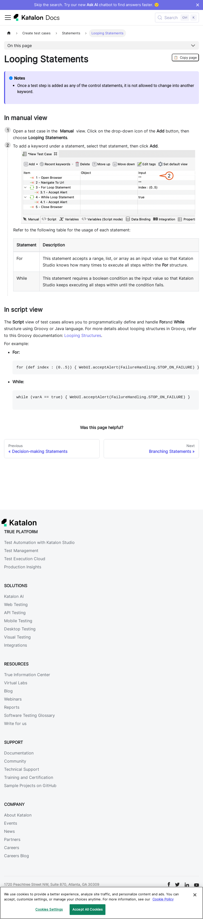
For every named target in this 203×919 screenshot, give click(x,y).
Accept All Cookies (87, 909)
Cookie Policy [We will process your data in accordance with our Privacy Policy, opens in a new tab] (163, 899)
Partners (12, 839)
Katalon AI (14, 596)
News (9, 831)
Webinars (13, 699)
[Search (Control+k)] (177, 17)
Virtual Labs (15, 682)
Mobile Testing (18, 620)
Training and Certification (28, 777)
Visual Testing (17, 637)
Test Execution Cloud (24, 558)
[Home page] (9, 33)
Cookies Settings (49, 909)
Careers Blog (16, 855)
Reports (11, 707)
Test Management (21, 550)
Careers (11, 847)
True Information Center (27, 674)
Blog (8, 690)
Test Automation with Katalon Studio (39, 542)
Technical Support (21, 769)
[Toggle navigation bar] (8, 17)
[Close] (194, 894)
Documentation (19, 752)
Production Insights (22, 566)
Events (10, 823)
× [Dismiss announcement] (197, 4)
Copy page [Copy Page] (185, 57)
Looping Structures (82, 335)
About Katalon (18, 815)
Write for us (15, 723)
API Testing (15, 612)
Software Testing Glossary (29, 715)
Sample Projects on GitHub (30, 785)
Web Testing (16, 604)
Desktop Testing (20, 628)
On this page (19, 45)
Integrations (15, 645)
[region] (101, 903)
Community (15, 761)
